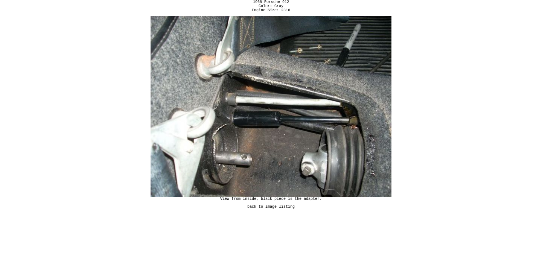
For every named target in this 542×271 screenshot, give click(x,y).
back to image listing (271, 212)
